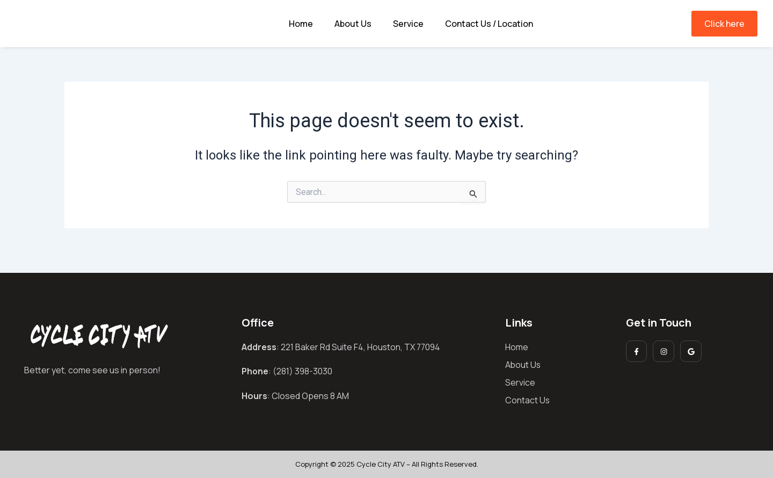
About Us (352, 24)
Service (408, 24)
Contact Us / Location (489, 24)
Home (301, 24)
